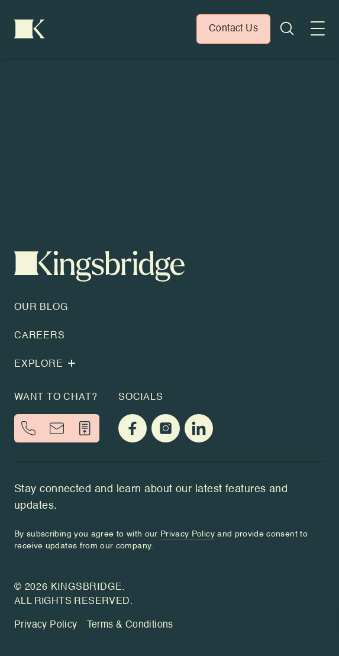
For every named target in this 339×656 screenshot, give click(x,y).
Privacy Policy (46, 625)
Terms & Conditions (130, 625)
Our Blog (40, 307)
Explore (44, 364)
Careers (39, 336)
